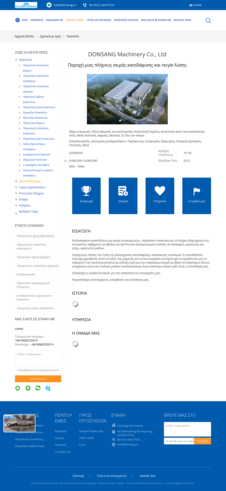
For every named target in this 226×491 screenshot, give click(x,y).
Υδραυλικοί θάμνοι (34, 123)
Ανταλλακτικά (26, 274)
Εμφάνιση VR (54, 20)
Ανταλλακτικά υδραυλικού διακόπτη (34, 297)
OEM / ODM (86, 438)
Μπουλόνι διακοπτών (35, 117)
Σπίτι (21, 20)
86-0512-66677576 (101, 5)
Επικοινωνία (38, 379)
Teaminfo (73, 36)
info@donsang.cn (65, 5)
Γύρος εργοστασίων (99, 20)
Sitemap (78, 475)
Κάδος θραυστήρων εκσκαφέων (34, 146)
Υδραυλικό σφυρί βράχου (34, 257)
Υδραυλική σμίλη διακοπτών (39, 107)
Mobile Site (147, 475)
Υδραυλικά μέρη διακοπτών (38, 138)
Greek (198, 5)
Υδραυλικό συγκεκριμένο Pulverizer (33, 285)
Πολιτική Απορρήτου (112, 475)
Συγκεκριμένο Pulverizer (36, 154)
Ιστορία (59, 438)
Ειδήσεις (24, 205)
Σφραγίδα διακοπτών (35, 112)
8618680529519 (42, 344)
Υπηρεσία (61, 445)
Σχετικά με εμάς (30, 181)
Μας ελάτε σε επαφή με (156, 20)
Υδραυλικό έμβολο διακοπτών (33, 99)
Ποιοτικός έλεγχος (126, 20)
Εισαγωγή (61, 431)
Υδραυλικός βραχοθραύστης (35, 236)
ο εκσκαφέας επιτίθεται (36, 165)
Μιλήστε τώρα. (183, 20)
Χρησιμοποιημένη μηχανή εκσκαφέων (38, 173)
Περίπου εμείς (75, 20)
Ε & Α (82, 445)
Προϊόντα (37, 20)
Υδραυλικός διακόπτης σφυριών (36, 89)
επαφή (23, 199)
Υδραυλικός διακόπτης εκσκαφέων (36, 78)
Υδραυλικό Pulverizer (35, 159)
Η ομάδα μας (63, 451)
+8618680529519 (26, 340)
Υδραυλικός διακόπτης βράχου (36, 68)
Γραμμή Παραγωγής (91, 431)
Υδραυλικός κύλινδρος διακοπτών (36, 131)
